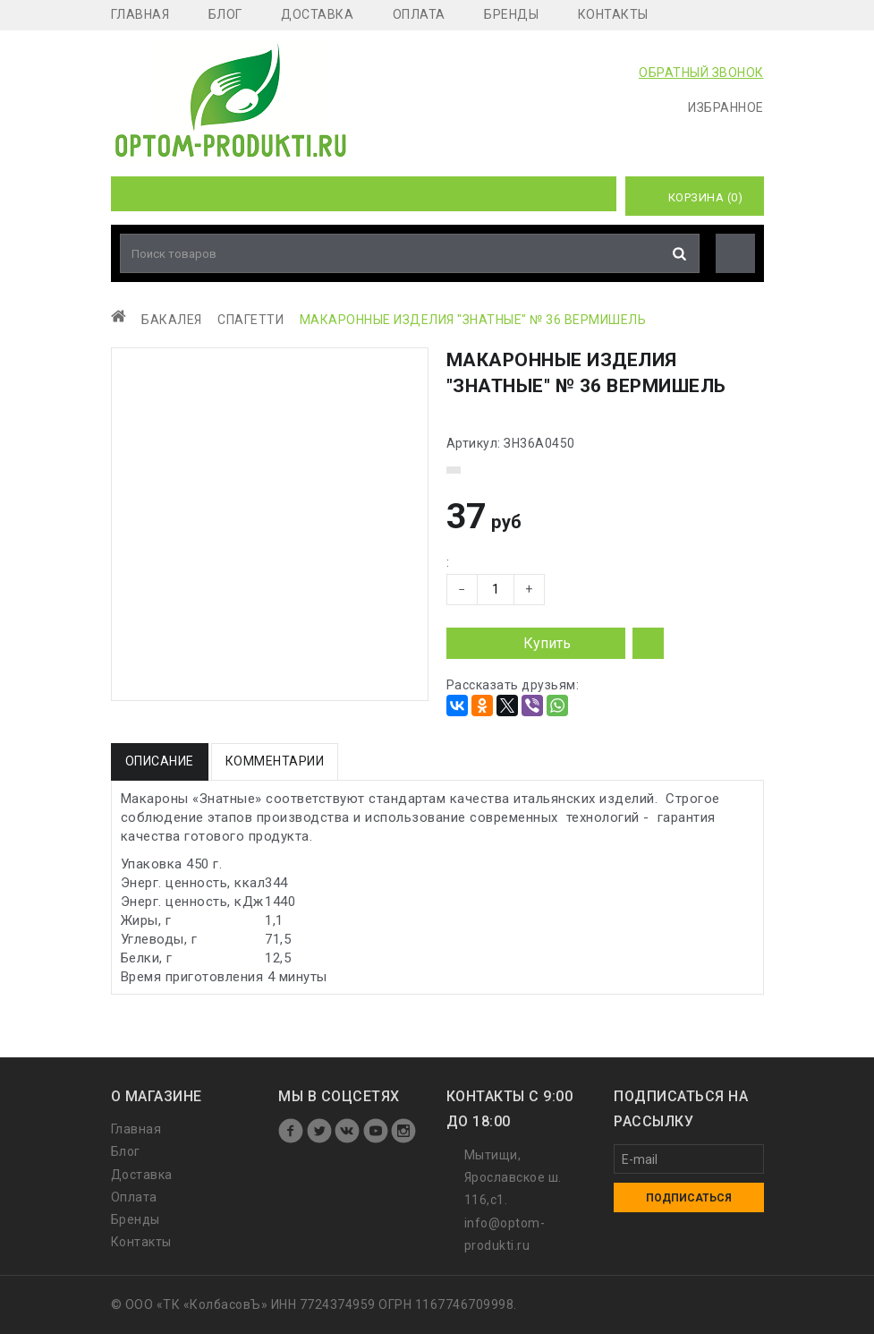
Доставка (317, 14)
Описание (159, 761)
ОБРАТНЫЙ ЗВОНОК (701, 72)
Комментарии (275, 761)
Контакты (613, 14)
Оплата (419, 14)
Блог (225, 14)
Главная (140, 14)
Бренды (511, 14)
